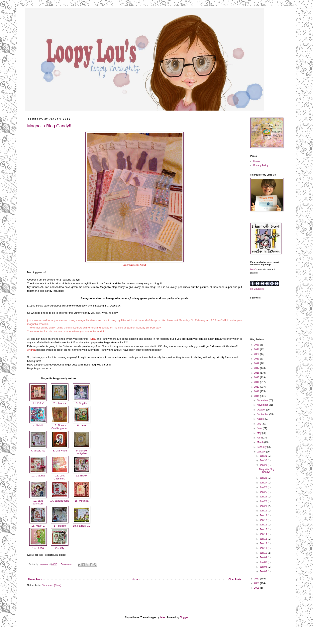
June (260, 428)
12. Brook (81, 475)
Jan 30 (263, 460)
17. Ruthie (59, 525)
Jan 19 (263, 510)
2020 (257, 354)
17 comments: (66, 564)
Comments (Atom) (51, 585)
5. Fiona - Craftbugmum (60, 427)
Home (135, 579)
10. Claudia (38, 475)
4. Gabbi (38, 425)
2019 (257, 358)
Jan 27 (263, 482)
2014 (257, 382)
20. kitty (59, 547)
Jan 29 (263, 465)
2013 (257, 386)
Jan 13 (263, 538)
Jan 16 (263, 524)
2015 (257, 377)
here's (253, 269)
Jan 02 (263, 571)
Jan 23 (263, 501)
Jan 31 (263, 455)
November (263, 404)
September (263, 414)
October (261, 409)
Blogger (184, 617)
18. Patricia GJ (81, 525)
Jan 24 (263, 496)
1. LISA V (38, 403)
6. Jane (81, 425)
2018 (257, 363)
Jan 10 (263, 552)
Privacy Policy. (261, 165)
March (260, 442)
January (261, 451)
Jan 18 (263, 515)
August (261, 418)
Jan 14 (263, 534)
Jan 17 (263, 520)
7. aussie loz (38, 450)
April (259, 437)
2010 (257, 578)
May (259, 433)
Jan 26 (263, 487)
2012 (257, 391)
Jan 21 (263, 506)
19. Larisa (38, 547)
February (262, 447)
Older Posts (234, 579)
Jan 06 (263, 562)
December (263, 400)
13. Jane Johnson (38, 502)
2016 (257, 372)
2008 (257, 587)
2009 (257, 583)
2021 (257, 349)
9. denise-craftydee (81, 452)
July (259, 423)
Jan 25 (263, 492)
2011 (257, 396)
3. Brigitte (81, 403)
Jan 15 (263, 529)
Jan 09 (263, 557)
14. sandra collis (60, 500)
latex (162, 617)
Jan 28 (263, 477)
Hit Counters (257, 289)
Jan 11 (263, 548)
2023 (257, 344)
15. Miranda (81, 500)
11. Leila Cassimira (59, 477)
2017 (257, 368)
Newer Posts (35, 579)
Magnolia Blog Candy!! (49, 125)
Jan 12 (263, 543)
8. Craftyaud (60, 450)
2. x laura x (60, 403)
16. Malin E (38, 525)
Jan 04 (263, 566)
